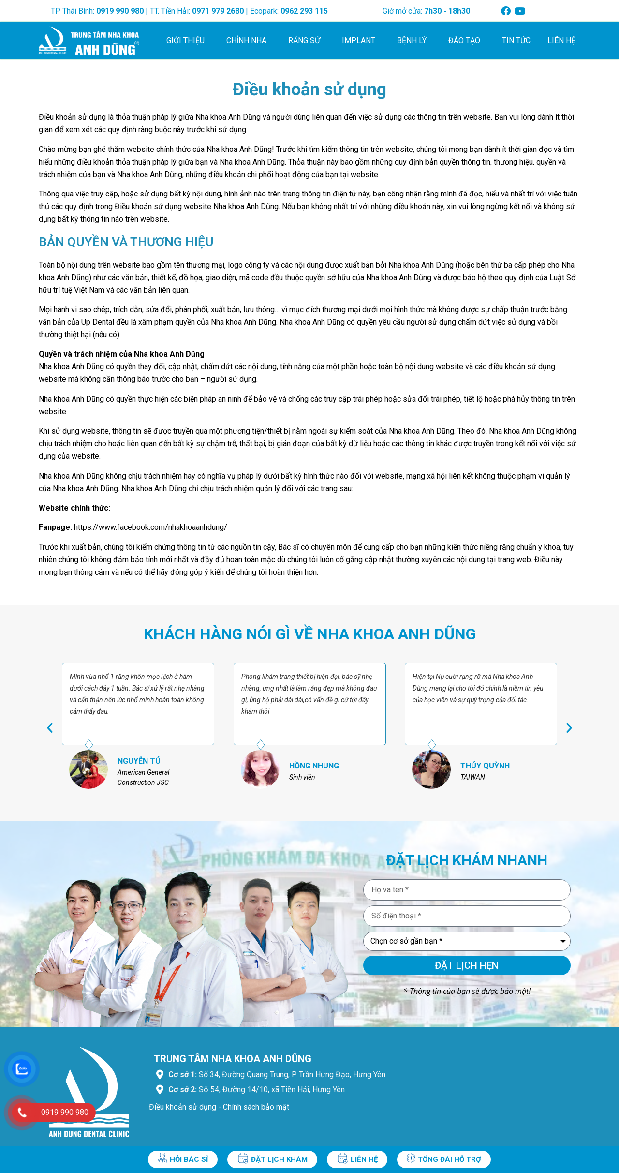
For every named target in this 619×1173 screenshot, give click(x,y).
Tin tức (516, 40)
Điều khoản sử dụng (182, 1107)
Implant (361, 40)
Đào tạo (466, 40)
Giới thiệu (187, 40)
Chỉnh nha (248, 40)
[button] (50, 728)
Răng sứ (306, 40)
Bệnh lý (414, 40)
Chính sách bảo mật (256, 1107)
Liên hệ (561, 40)
